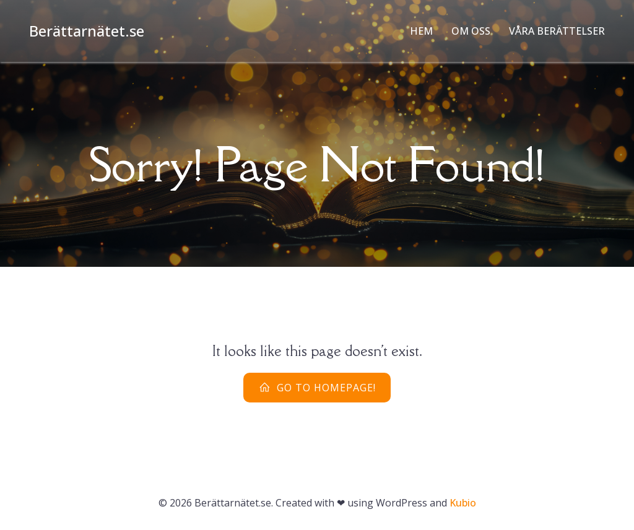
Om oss (470, 31)
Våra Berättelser (557, 31)
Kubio (462, 503)
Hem (421, 31)
